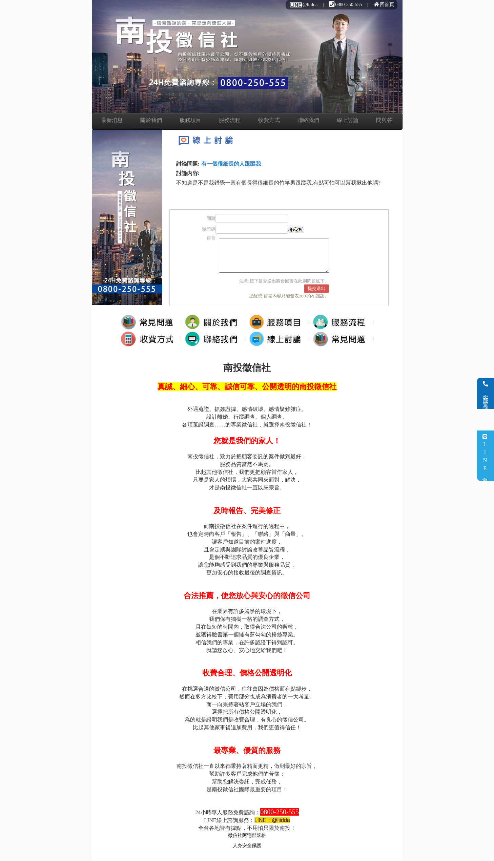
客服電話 (486, 393)
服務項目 (190, 120)
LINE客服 (485, 456)
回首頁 (384, 4)
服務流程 (230, 120)
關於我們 (151, 120)
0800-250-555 (345, 4)
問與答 (384, 120)
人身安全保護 (247, 845)
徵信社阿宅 (240, 835)
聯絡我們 (308, 120)
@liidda (303, 4)
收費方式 (269, 120)
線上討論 (347, 120)
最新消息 (112, 120)
